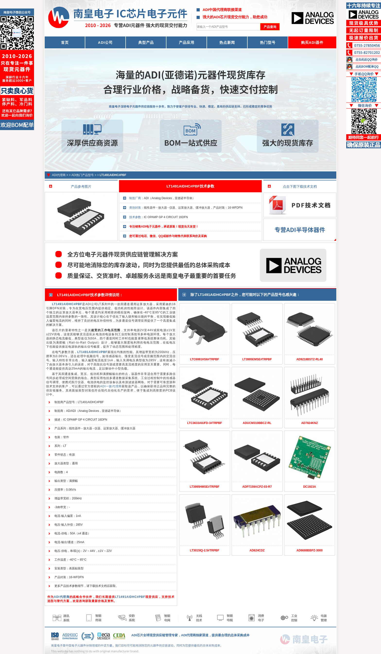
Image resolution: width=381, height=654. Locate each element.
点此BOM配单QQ (367, 66)
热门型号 (268, 42)
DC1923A (309, 486)
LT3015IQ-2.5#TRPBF (204, 550)
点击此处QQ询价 (366, 59)
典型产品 (146, 42)
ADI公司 (105, 42)
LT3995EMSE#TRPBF (257, 359)
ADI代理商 (59, 175)
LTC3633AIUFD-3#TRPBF (204, 423)
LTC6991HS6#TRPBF (204, 359)
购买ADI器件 (312, 42)
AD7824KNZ (309, 423)
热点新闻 (227, 42)
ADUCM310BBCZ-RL (257, 423)
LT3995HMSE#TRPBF (204, 486)
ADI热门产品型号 (82, 175)
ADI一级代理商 (110, 386)
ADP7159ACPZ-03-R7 (257, 486)
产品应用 (186, 42)
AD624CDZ (257, 550)
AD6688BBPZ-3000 (309, 550)
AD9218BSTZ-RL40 (309, 359)
